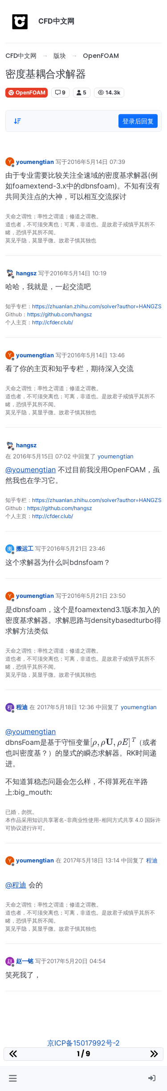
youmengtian (35, 161)
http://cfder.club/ (52, 322)
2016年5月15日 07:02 (42, 456)
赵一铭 (24, 960)
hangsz (26, 273)
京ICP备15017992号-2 (83, 1042)
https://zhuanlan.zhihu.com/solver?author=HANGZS (97, 306)
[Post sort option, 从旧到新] (17, 121)
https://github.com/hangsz (59, 314)
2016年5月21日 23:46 (76, 548)
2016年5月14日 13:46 (96, 355)
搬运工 (24, 548)
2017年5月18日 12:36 (65, 707)
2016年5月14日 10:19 (78, 273)
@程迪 (15, 884)
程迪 (22, 707)
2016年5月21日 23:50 (96, 595)
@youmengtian (30, 469)
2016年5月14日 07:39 (96, 161)
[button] (13, 1078)
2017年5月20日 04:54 (76, 960)
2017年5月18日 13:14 (91, 860)
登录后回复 (138, 121)
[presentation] (112, 741)
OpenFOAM (26, 92)
